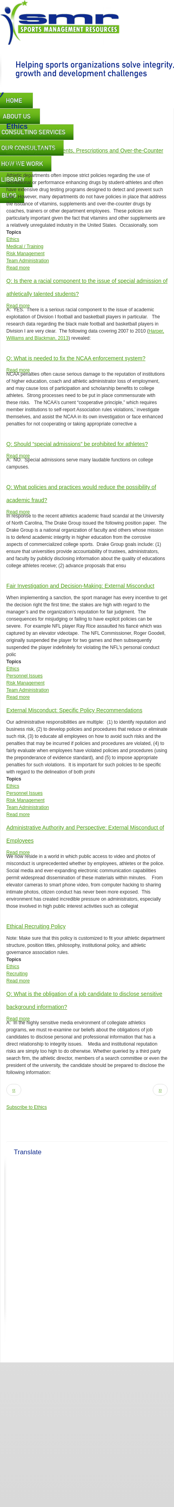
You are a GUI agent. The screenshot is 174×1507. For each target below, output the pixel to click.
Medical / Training (24, 246)
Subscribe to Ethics (26, 1107)
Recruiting (17, 973)
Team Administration (27, 260)
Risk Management (25, 253)
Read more (18, 268)
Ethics (12, 239)
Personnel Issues (24, 676)
